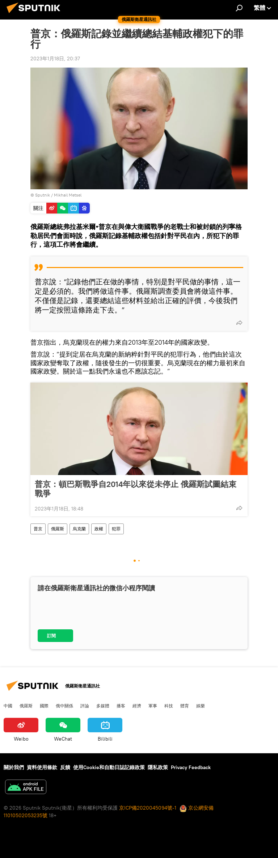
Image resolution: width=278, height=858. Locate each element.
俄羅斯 (57, 528)
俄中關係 (64, 705)
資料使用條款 (42, 767)
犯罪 (116, 528)
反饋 (65, 767)
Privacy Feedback (191, 767)
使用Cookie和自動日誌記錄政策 (109, 767)
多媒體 (102, 705)
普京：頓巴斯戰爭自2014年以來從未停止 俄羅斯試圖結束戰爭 (135, 488)
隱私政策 (158, 767)
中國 (8, 705)
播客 (121, 705)
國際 (44, 705)
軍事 (152, 705)
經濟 (136, 705)
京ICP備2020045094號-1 (147, 808)
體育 (184, 705)
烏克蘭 (79, 528)
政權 (98, 528)
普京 (38, 528)
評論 (84, 705)
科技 (168, 705)
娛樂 (200, 705)
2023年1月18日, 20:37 (55, 58)
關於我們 (14, 767)
